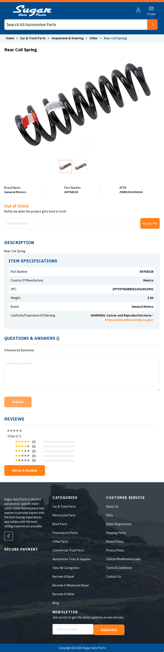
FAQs (109, 515)
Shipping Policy (116, 533)
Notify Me (150, 223)
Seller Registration (118, 524)
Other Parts (60, 542)
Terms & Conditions (119, 568)
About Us (112, 506)
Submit (18, 402)
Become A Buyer (63, 577)
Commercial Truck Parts (68, 550)
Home (10, 38)
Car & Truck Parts (64, 506)
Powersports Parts (65, 533)
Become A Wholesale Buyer (70, 585)
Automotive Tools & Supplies (71, 559)
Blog (55, 603)
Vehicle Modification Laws (123, 559)
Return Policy (114, 542)
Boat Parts (59, 524)
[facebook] (8, 536)
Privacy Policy (115, 550)
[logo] (32, 15)
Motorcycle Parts (63, 515)
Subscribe (109, 629)
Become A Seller (63, 594)
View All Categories (65, 568)
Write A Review (24, 470)
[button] (148, 24)
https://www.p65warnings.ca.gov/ (129, 320)
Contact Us (113, 577)
